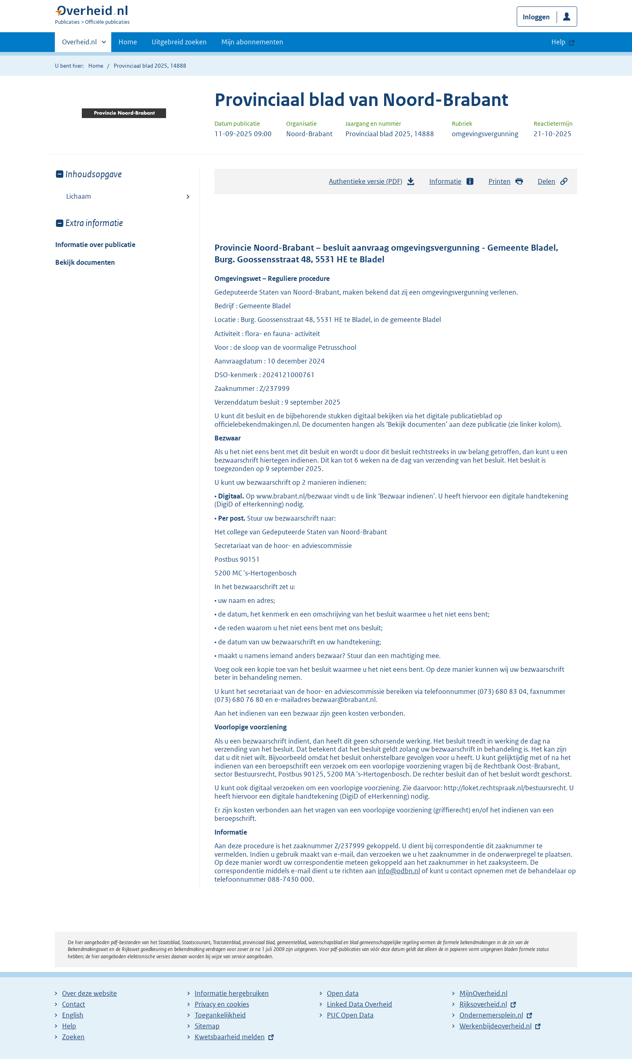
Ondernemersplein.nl (491, 1015)
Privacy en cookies (222, 1004)
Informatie (451, 181)
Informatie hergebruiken (232, 993)
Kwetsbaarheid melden (230, 1036)
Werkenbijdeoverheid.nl (495, 1026)
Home (127, 41)
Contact (73, 1004)
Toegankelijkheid (220, 1015)
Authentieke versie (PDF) (372, 183)
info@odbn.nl (399, 870)
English (72, 1015)
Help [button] (558, 41)
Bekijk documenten (85, 262)
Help (69, 1026)
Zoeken (73, 1036)
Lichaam (78, 196)
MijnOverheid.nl (483, 993)
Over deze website (89, 993)
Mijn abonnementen (252, 41)
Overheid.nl (79, 44)
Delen (553, 181)
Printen (506, 181)
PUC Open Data (350, 1015)
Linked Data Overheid (359, 1004)
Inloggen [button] (536, 16)
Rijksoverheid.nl (483, 1004)
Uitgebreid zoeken (179, 41)
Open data (343, 993)
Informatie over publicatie (95, 244)
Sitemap (207, 1026)
